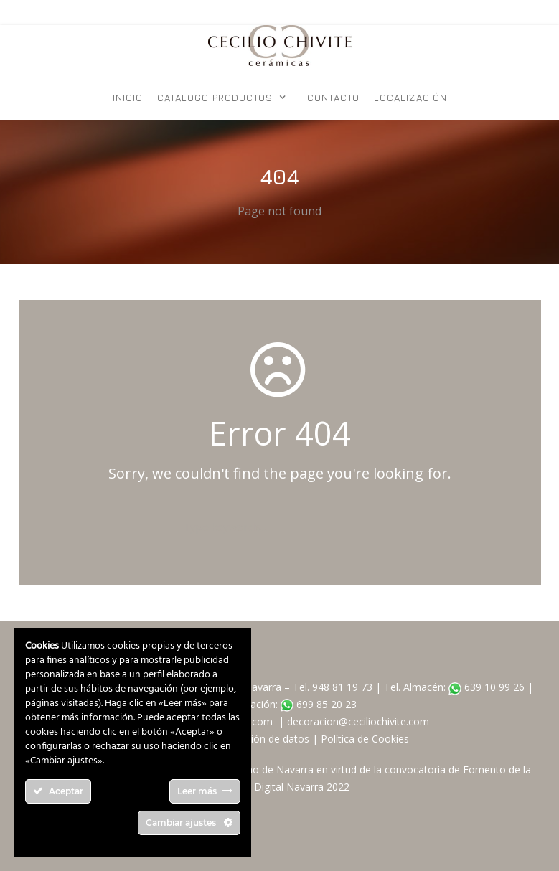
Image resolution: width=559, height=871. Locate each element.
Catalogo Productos (215, 97)
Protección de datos (262, 738)
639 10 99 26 (486, 687)
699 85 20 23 (319, 704)
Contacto (333, 97)
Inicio (128, 97)
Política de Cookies (365, 738)
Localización (410, 97)
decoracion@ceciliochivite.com (358, 721)
